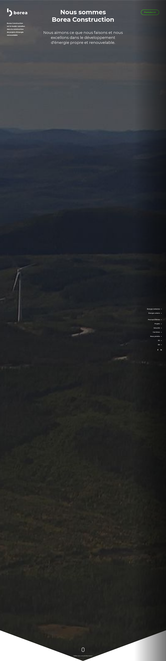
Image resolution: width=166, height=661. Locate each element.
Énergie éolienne (153, 309)
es (159, 340)
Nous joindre (155, 336)
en (159, 344)
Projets (157, 324)
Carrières (156, 332)
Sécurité (157, 328)
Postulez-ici (150, 13)
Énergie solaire (154, 313)
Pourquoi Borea (154, 319)
